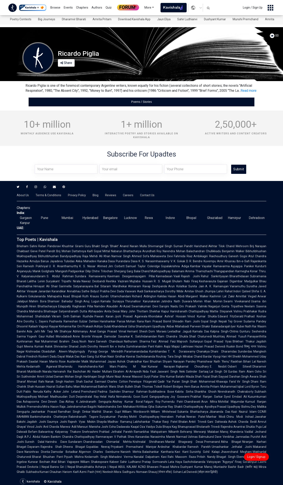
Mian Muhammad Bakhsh (91, 386)
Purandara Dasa (127, 261)
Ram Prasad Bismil (158, 321)
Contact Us (147, 195)
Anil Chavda (51, 426)
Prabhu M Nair (132, 366)
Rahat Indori (233, 291)
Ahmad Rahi (35, 381)
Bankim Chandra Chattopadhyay (73, 436)
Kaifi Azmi (80, 472)
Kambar (195, 266)
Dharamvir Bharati (74, 19)
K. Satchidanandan (144, 336)
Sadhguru (128, 472)
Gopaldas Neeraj (98, 446)
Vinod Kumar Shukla (202, 316)
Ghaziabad (214, 218)
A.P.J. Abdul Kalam (37, 436)
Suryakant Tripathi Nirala (63, 281)
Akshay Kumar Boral (127, 401)
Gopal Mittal (102, 251)
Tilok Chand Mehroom (233, 246)
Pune (44, 218)
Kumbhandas (158, 351)
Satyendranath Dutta (73, 311)
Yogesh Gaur (36, 336)
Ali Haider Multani (99, 371)
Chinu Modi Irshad (240, 416)
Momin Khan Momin (207, 301)
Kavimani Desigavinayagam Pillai (131, 276)
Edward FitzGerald (230, 316)
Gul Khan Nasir (104, 356)
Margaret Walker (197, 296)
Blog (95, 195)
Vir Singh (243, 381)
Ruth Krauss (90, 296)
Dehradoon (257, 218)
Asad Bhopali (72, 296)
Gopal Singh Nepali (214, 321)
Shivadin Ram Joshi (186, 321)
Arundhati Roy (152, 251)
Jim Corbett (116, 266)
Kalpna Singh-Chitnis (224, 331)
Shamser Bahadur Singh (64, 301)
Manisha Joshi (98, 426)
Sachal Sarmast (95, 381)
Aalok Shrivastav (56, 346)
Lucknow (130, 218)
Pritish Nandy (206, 456)
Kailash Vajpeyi (38, 326)
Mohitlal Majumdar (231, 401)
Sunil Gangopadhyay (155, 396)
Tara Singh (174, 356)
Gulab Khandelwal (115, 326)
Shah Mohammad (202, 381)
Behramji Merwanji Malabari (199, 431)
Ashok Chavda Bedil (242, 421)
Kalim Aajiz (163, 346)
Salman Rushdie (81, 316)
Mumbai (67, 218)
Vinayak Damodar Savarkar (111, 336)
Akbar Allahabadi (177, 326)
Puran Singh (180, 381)
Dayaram (33, 446)
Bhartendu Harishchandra (78, 366)
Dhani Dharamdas (224, 351)
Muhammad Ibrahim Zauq (59, 341)
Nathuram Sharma (137, 341)
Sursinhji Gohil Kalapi (205, 451)
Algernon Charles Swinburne (99, 451)
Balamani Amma (183, 271)
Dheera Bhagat (74, 446)
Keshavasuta (207, 281)
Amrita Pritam (102, 19)
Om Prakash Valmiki (193, 306)
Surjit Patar (151, 376)
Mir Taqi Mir (50, 331)
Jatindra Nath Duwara (176, 301)
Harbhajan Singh (94, 376)
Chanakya (203, 351)
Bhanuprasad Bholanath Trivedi (199, 426)
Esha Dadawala (119, 426)
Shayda (102, 421)
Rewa (149, 218)
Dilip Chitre (92, 271)
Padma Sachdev (109, 391)
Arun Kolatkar (177, 286)
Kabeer (114, 461)
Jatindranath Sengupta (95, 401)
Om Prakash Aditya (90, 326)
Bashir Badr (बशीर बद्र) (243, 466)
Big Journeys (46, 19)
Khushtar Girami (73, 246)
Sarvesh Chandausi (109, 341)
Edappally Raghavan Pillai (75, 306)
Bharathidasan (239, 276)
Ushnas (193, 436)
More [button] (147, 7)
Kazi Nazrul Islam (244, 411)
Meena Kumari (34, 346)
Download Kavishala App (134, 19)
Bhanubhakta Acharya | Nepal (96, 466)
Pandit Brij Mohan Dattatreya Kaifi (70, 251)
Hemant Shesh (137, 331)
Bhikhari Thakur (244, 341)
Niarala (47, 371)
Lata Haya (175, 461)
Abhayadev (95, 311)
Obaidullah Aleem (54, 351)
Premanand (212, 441)
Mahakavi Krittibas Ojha (138, 406)
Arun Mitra (209, 401)
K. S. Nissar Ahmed (93, 266)
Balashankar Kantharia (158, 451)
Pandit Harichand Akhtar (201, 246)
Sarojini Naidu (168, 306)
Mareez (65, 426)
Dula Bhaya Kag (166, 426)
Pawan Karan (103, 316)
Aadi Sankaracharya (150, 291)
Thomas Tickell (152, 386)
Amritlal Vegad (246, 296)
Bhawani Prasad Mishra (163, 466)
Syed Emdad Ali (235, 396)
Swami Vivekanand (236, 301)
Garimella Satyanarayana (76, 286)
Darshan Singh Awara (243, 376)
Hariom (67, 472)
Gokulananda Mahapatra (45, 296)
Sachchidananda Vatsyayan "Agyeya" (208, 461)
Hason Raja (57, 406)
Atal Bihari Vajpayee (65, 461)
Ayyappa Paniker (242, 266)
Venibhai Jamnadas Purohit (241, 436)
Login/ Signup (256, 456)
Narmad (181, 436)
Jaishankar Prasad (44, 411)
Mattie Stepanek (221, 311)
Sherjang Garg (123, 271)
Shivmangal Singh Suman (165, 246)
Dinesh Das (56, 401)
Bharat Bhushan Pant (47, 456)
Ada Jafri (33, 331)
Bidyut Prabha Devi (103, 291)
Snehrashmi (90, 431)
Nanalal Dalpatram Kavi (150, 456)
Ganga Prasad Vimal (111, 331)
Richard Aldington (144, 296)
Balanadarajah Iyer (223, 326)
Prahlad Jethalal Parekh (116, 431)
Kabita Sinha (184, 391)
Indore (170, 218)
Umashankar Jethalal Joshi (232, 446)
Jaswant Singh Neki (171, 371)
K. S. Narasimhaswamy (154, 261)
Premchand (89, 391)
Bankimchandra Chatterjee (49, 416)
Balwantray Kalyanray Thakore (59, 431)
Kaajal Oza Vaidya (143, 426)
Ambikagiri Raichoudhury (210, 256)
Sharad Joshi (78, 346)
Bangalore (110, 218)
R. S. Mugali (162, 281)
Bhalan (183, 421)
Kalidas (162, 296)
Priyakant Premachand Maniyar (134, 446)
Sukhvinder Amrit (33, 376)
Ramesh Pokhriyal (35, 266)
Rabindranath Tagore (83, 416)
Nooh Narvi (87, 341)
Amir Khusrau (226, 261)
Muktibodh (34, 371)
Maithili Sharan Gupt (106, 411)
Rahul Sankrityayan (214, 276)
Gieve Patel (38, 251)
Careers (128, 195)
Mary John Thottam (134, 311)
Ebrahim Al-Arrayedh (127, 371)
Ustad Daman (55, 376)
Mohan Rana (135, 321)
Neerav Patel (195, 416)
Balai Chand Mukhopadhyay (152, 271)
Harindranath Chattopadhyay (189, 311)
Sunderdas (245, 351)
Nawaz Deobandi (93, 281)
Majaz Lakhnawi (183, 346)
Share (66, 63)
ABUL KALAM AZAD (132, 466)
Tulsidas (69, 261)
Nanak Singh (54, 381)
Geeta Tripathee (232, 306)
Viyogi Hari (220, 356)
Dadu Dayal (57, 356)
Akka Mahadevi (86, 261)
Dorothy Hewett (98, 346)
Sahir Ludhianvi (187, 19)
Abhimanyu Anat (84, 331)
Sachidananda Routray (151, 356)
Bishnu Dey (248, 406)
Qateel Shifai (250, 291)
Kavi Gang (87, 356)
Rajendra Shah (51, 446)
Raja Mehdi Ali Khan (96, 256)
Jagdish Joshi (36, 421)
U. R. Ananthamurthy (63, 266)
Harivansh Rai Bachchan (69, 371)
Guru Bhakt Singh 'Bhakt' (102, 246)
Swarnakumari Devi (144, 306)
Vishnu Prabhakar (245, 311)
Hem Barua (191, 386)
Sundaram (75, 441)
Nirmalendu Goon (128, 396)
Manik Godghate (43, 271)
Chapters (82, 7)
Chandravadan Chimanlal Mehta (107, 441)
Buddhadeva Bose (161, 391)
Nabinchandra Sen (110, 406)
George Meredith (110, 351)
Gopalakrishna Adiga (175, 266)
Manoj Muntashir (215, 466)
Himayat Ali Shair (45, 286)
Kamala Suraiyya (112, 301)
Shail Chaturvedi (200, 336)
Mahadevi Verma (121, 456)
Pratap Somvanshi (154, 461)
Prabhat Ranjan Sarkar (206, 396)
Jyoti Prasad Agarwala (131, 316)
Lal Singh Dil (218, 371)
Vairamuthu (237, 286)
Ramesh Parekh (199, 446)
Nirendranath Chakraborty (236, 391)
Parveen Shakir (200, 326)
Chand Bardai (203, 356)
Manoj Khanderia (231, 431)
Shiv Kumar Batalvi (172, 376)
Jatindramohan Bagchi (81, 406)
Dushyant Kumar (215, 19)
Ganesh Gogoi (237, 256)
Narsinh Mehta (131, 451)
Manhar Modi (216, 416)
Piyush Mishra (74, 456)
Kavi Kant (181, 451)
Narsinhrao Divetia (37, 451)
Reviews (110, 195)
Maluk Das (73, 356)
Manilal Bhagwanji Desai (184, 441)
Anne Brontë (82, 336)
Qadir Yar (164, 381)
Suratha (251, 286)
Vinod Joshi (34, 426)
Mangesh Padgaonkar (70, 271)
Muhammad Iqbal (232, 386)
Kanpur (25, 223)
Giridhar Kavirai (125, 356)
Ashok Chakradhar (129, 361)
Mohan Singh (73, 376)
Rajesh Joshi (190, 276)
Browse (55, 7)
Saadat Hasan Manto (43, 361)
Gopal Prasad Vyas (218, 341)
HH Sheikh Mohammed (243, 356)
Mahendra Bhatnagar (43, 311)
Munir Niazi (113, 376)
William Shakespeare (94, 461)
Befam (32, 431)
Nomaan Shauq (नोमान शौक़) (154, 472)
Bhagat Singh (226, 456)
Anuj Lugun (91, 301)
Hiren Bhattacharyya (43, 306)
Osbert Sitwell (239, 366)
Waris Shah (116, 386)
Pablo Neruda (33, 391)
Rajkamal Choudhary (192, 366)
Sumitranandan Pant (140, 346)
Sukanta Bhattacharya (192, 411)
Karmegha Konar (246, 271)
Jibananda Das (219, 411)
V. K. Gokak (178, 261)
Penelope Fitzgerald (142, 381)
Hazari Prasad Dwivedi (210, 346)
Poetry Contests (20, 19)
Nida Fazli (149, 371)
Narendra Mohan (174, 251)
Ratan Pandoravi (49, 246)
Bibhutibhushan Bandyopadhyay (59, 256)
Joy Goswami (179, 396)
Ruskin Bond (234, 346)
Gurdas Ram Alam (241, 371)
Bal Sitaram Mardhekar (110, 286)
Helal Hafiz (107, 396)
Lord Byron (252, 386)
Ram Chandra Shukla (173, 336)
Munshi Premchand (245, 19)
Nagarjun (214, 306)
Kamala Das (200, 331)
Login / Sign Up (253, 7)
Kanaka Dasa (106, 261)
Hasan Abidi (176, 296)
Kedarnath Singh (96, 456)
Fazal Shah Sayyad (215, 376)
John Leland (71, 391)
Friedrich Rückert (37, 356)
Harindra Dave (56, 441)
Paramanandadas (136, 351)
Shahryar (66, 331)
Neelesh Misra (112, 472)
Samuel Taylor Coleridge (143, 266)
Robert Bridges (173, 386)
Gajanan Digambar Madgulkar (237, 281)
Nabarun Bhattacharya (126, 251)
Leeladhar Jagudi (179, 331)
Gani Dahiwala (217, 421)
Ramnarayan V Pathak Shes (115, 436)
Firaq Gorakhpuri (246, 461)
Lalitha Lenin (36, 281)
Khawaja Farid (226, 381)
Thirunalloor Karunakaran (142, 301)
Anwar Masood (132, 376)
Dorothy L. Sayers (36, 321)
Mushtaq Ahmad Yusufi (229, 336)
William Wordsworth (136, 411)
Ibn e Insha (117, 346)
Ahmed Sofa (140, 256)
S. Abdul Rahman (60, 276)
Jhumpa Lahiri (213, 291)
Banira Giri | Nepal (62, 466)
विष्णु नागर (250, 346)
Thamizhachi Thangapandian (215, 271)
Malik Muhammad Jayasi (99, 361)
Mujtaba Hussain (141, 281)
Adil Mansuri (79, 426)
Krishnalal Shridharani (148, 441)
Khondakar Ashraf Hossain (167, 316)
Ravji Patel (169, 421)
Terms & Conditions (48, 195)
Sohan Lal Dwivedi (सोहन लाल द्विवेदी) (195, 472)
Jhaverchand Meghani (236, 451)
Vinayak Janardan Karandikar (46, 291)
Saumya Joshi (57, 421)
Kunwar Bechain (39, 461)
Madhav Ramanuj (120, 421)
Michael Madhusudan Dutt (56, 396)
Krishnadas (33, 351)
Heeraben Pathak (173, 416)
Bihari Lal (249, 361)
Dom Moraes (158, 331)
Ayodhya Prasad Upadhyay (222, 406)
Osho (258, 371)
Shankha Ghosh (205, 391)
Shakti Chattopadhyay (188, 406)
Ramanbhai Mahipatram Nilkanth (156, 431)
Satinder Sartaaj (197, 371)
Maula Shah (194, 376)
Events (68, 7)
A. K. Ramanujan (217, 286)
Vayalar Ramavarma (216, 266)
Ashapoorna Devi (35, 401)
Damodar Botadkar (64, 451)
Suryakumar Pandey (113, 416)
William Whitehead (163, 411)
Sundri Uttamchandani (115, 296)
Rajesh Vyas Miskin (81, 421)
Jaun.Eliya (164, 19)
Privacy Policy (77, 195)
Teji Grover (235, 321)
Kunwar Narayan (161, 366)
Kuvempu (210, 261)
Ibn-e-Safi (243, 261)
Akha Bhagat (231, 441)
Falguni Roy (152, 401)
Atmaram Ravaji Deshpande (147, 286)
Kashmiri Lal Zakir (222, 296)
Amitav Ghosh (194, 291)
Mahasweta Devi (161, 256)
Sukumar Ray (164, 406)
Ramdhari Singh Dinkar (74, 411)
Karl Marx (107, 366)
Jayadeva (56, 261)
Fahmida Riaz (183, 256)
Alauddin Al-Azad (118, 306)
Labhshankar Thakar (147, 421)
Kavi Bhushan (152, 361)
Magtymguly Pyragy (83, 351)
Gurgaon (26, 218)
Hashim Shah (73, 381)
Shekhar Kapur (159, 311)
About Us (23, 195)
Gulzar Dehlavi (89, 321)
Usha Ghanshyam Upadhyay (146, 326)
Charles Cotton (117, 381)
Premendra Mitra (38, 406)
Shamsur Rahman (135, 391)
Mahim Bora (37, 301)
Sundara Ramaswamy (90, 276)
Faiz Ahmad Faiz (163, 341)
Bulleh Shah (133, 386)
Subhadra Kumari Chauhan (43, 472)
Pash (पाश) (95, 472)
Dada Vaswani (126, 291)
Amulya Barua (39, 261)
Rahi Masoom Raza (182, 456)
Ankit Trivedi (197, 421)
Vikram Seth (60, 316)
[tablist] (141, 101)
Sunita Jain (196, 286)
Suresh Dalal (34, 441)
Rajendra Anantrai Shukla (238, 426)
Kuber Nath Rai (246, 326)
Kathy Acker (52, 391)
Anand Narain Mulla (133, 246)
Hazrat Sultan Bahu (59, 386)
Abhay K (71, 401)
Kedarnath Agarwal (41, 366)
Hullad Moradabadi (59, 336)
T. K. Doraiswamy (181, 351)
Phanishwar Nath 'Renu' (213, 361)
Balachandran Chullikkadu (203, 251)
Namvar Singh (121, 256)
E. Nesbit (218, 366)
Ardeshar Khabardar (172, 446)
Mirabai (188, 356)
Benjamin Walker (233, 251)
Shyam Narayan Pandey (179, 361)
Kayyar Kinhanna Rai (62, 326)
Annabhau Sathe (78, 291)
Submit (238, 169)
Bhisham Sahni (27, 246)
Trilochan (107, 271)
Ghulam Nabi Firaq (185, 281)
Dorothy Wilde (174, 291)
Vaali (176, 276)
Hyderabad (90, 218)
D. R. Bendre (194, 261)
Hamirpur (234, 218)
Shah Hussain (36, 386)
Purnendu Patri (172, 401)
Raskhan (236, 361)
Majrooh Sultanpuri (190, 341)
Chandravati (192, 401)
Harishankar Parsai (112, 321)
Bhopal (191, 218)
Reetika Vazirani (117, 281)
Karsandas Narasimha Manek (155, 436)
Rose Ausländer (69, 361)
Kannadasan (164, 276)
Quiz (109, 7)
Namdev (99, 306)
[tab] (141, 101)
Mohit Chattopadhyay (144, 416)
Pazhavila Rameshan (63, 321)
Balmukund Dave (210, 436)
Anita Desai (112, 311)
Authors (97, 7)
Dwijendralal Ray (87, 396)
